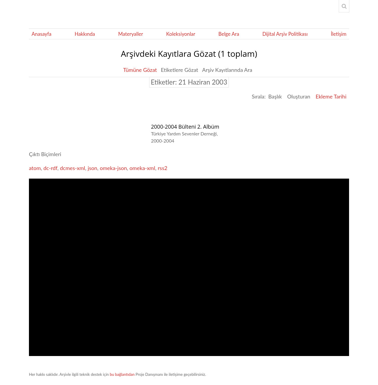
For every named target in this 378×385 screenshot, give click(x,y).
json (92, 168)
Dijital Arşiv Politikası (284, 34)
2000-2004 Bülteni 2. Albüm (185, 126)
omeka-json (113, 168)
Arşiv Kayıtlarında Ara (227, 70)
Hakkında (85, 34)
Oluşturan (298, 96)
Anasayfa (41, 34)
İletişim (338, 34)
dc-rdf (50, 168)
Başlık (275, 96)
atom (35, 168)
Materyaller (130, 34)
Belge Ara (229, 34)
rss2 (162, 168)
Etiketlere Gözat (179, 70)
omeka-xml (142, 168)
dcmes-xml (72, 168)
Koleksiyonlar (180, 34)
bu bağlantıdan (122, 374)
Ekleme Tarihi (331, 96)
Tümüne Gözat (140, 70)
